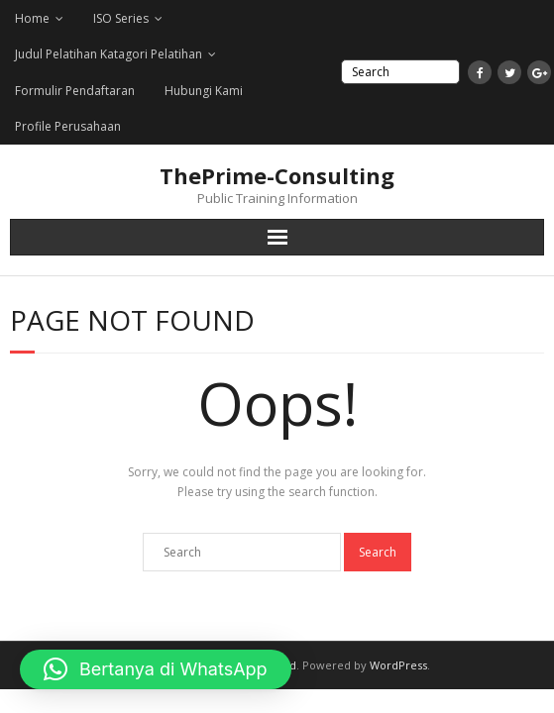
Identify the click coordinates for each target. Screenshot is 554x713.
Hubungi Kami (204, 90)
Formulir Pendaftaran (75, 90)
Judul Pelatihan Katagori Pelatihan (108, 54)
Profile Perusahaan (68, 126)
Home (32, 18)
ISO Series (121, 18)
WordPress (398, 665)
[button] (155, 669)
